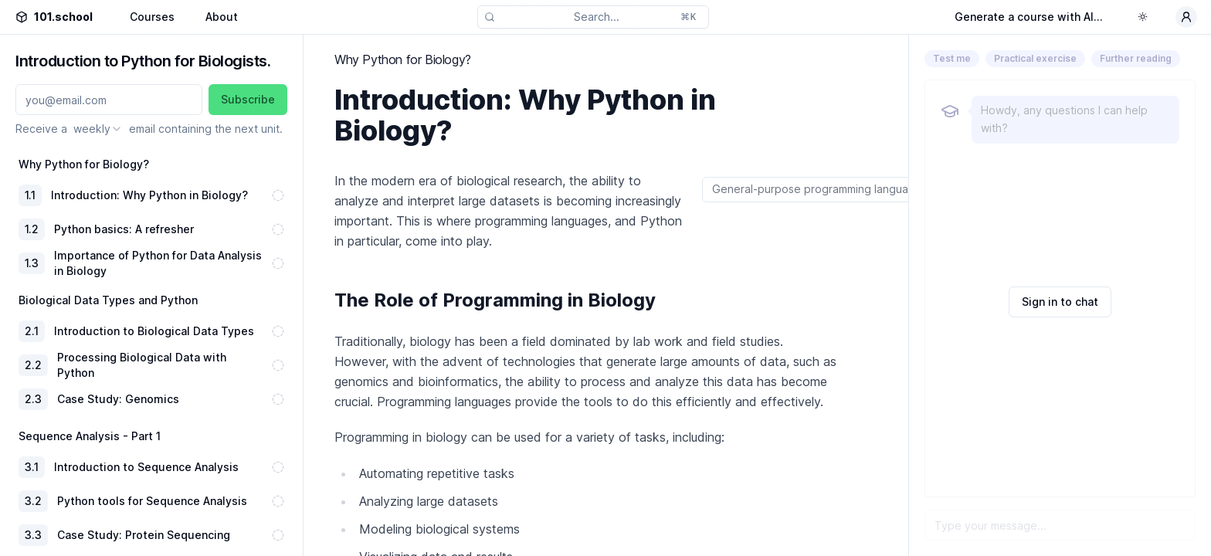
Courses (152, 16)
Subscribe (248, 99)
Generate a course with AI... (1029, 16)
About (221, 16)
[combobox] (98, 129)
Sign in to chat (1060, 301)
